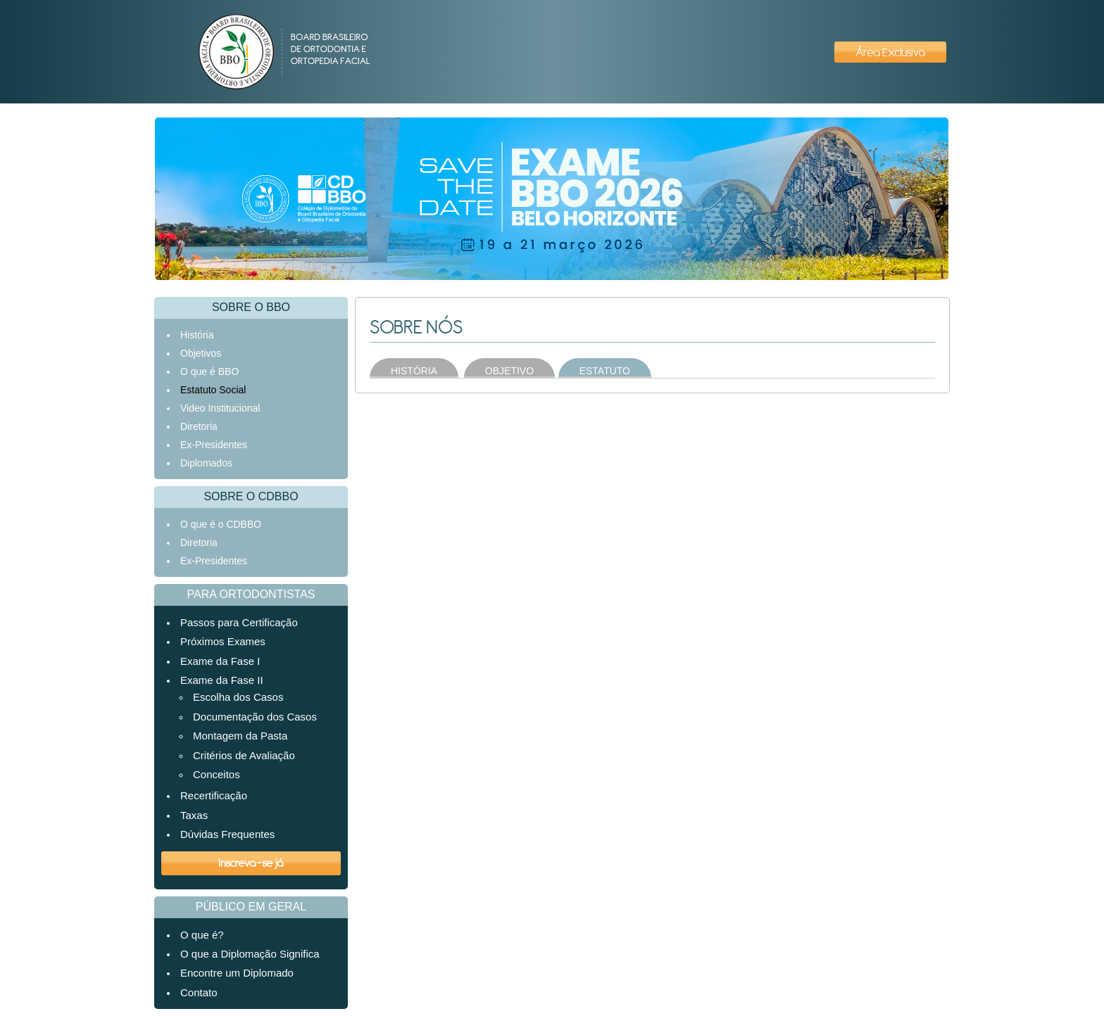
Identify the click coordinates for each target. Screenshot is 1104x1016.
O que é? (202, 935)
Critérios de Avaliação (244, 755)
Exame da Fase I (220, 661)
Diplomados (206, 463)
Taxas (194, 815)
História (196, 335)
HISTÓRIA (414, 370)
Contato (199, 992)
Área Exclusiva (890, 52)
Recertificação (213, 795)
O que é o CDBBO (220, 524)
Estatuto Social (213, 389)
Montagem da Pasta (240, 736)
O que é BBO (209, 371)
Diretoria (199, 426)
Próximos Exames (222, 641)
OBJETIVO (509, 370)
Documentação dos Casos (255, 717)
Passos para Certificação (239, 622)
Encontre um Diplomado (237, 973)
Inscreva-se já (251, 863)
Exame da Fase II (221, 680)
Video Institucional (220, 408)
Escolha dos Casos (238, 697)
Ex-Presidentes (213, 444)
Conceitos (216, 774)
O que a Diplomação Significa (250, 954)
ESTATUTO (604, 370)
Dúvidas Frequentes (227, 834)
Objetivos (200, 353)
